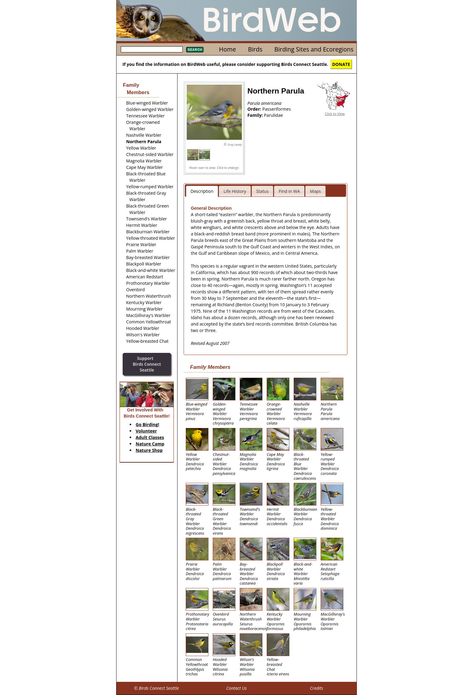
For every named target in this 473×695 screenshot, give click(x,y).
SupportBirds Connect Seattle (147, 364)
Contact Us (236, 688)
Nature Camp (150, 444)
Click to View (335, 113)
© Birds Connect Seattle (156, 688)
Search (195, 49)
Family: (255, 115)
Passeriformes (276, 109)
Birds (255, 49)
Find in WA (289, 191)
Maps (315, 191)
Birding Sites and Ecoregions (313, 49)
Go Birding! (147, 424)
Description (202, 191)
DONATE (341, 64)
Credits (316, 688)
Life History (234, 191)
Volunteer (146, 431)
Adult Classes (150, 437)
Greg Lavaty (234, 145)
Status (262, 191)
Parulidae (273, 115)
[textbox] (152, 49)
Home (227, 49)
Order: (254, 109)
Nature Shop (149, 450)
